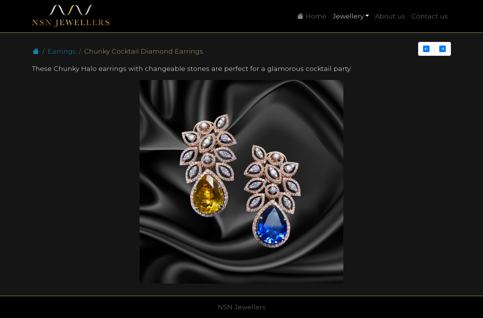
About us (390, 16)
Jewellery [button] (348, 16)
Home (313, 15)
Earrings (62, 51)
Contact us (429, 16)
